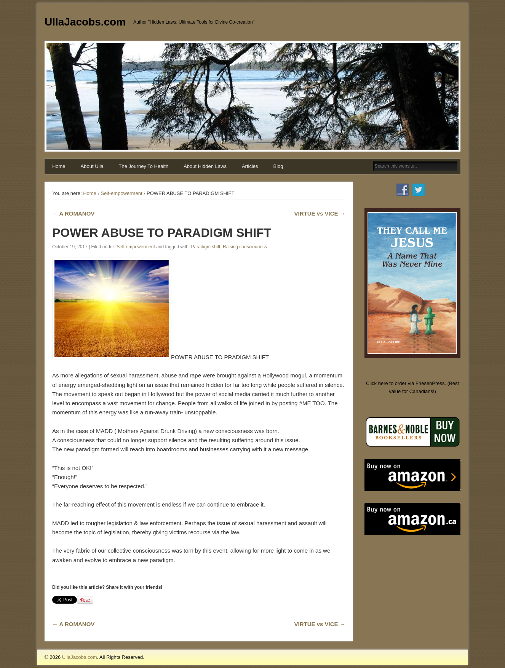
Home (59, 166)
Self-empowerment (121, 193)
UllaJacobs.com (85, 22)
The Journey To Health (144, 166)
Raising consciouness (245, 246)
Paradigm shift (206, 246)
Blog (278, 166)
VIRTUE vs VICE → (319, 213)
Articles (250, 166)
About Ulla (92, 166)
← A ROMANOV (73, 213)
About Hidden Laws (205, 166)
